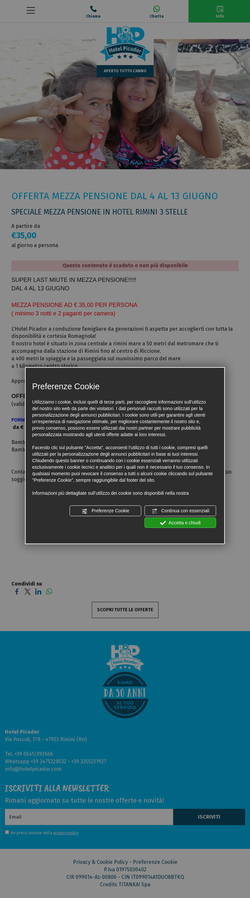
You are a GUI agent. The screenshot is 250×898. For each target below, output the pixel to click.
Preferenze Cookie (105, 511)
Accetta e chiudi (180, 523)
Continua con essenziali (180, 511)
